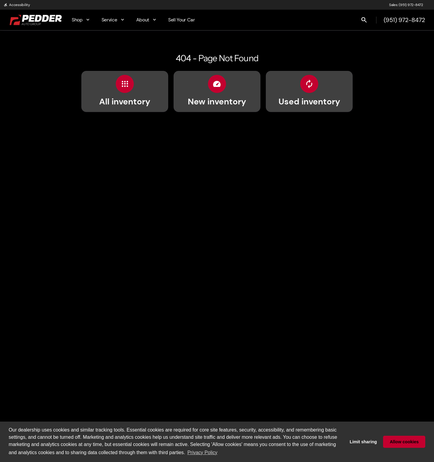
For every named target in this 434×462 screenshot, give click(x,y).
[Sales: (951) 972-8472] (406, 4)
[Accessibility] (16, 4)
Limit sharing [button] (363, 441)
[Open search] (364, 20)
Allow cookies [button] (404, 441)
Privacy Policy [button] (202, 452)
